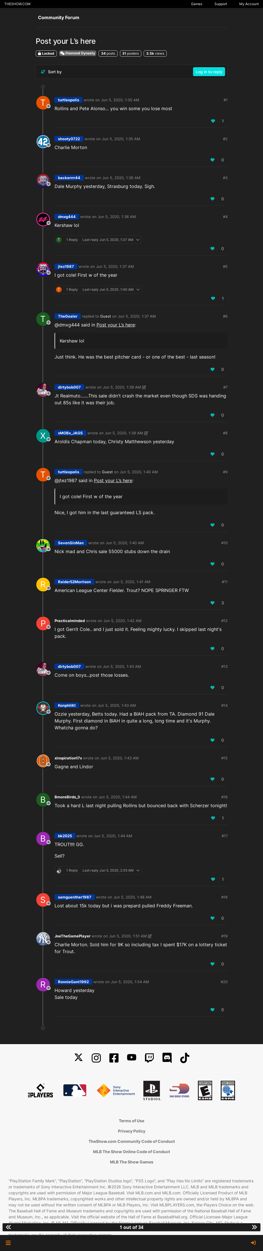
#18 (224, 897)
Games (196, 4)
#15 (224, 758)
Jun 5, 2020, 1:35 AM (120, 100)
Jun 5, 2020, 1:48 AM (132, 897)
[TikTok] (184, 1058)
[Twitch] (149, 1058)
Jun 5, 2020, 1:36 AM (121, 177)
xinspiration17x (68, 758)
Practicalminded (70, 620)
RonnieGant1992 (73, 981)
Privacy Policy (131, 1131)
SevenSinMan (71, 543)
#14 (224, 705)
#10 (224, 543)
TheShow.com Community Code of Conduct (132, 1141)
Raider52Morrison (74, 581)
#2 (225, 138)
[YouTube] (131, 1058)
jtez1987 (66, 266)
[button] (8, 1243)
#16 (224, 797)
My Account (249, 4)
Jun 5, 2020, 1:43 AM (122, 666)
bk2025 (65, 836)
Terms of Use (131, 1120)
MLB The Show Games (131, 1161)
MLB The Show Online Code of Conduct (131, 1151)
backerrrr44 (69, 177)
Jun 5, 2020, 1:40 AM (139, 472)
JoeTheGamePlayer (73, 936)
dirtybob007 (69, 387)
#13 (224, 666)
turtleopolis (68, 100)
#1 (226, 100)
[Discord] (167, 1058)
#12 (224, 620)
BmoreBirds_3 (67, 797)
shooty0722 (69, 138)
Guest (105, 316)
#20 (224, 981)
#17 (225, 836)
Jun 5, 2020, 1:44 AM (118, 797)
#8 (225, 433)
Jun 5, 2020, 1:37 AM (115, 266)
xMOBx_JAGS (70, 433)
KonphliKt (67, 705)
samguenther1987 (74, 897)
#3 (225, 177)
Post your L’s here (116, 325)
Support (220, 4)
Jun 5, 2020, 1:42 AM (122, 620)
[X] (78, 1058)
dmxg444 (67, 216)
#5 (225, 266)
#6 (225, 316)
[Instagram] (96, 1058)
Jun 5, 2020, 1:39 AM (122, 387)
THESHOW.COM (17, 4)
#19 (224, 936)
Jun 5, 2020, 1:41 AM (131, 581)
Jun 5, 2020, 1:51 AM (128, 936)
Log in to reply (209, 71)
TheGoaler (67, 316)
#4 (225, 216)
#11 (225, 581)
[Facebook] (114, 1058)
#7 (225, 387)
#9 (225, 472)
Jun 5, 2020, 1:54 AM (130, 981)
